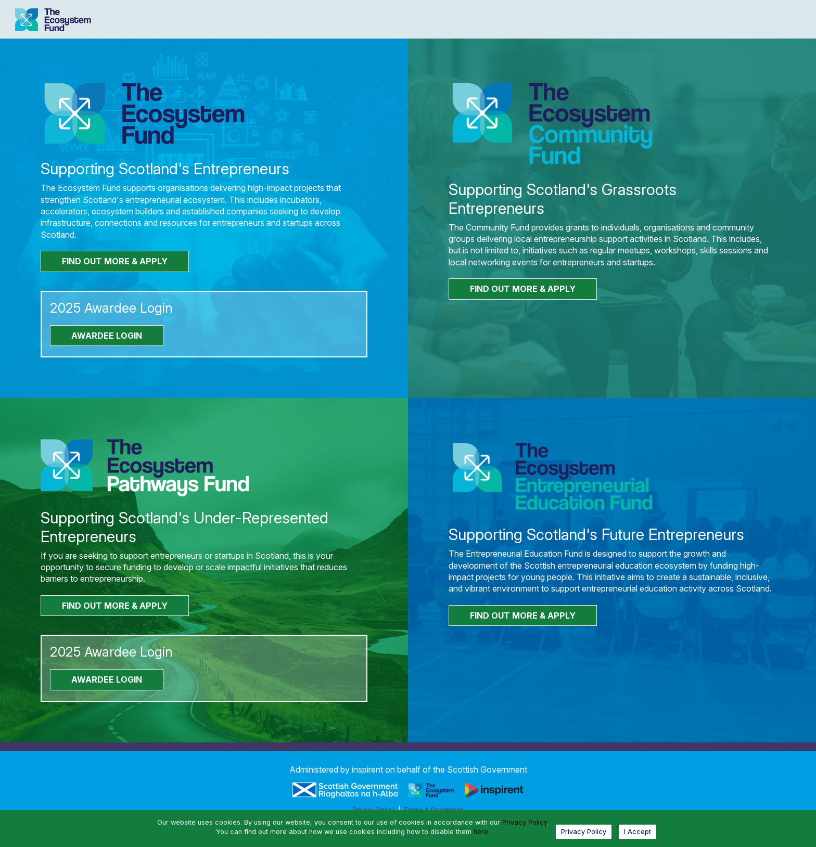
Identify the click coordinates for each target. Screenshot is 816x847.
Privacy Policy (524, 822)
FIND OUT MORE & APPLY (115, 261)
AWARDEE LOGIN (106, 335)
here (481, 832)
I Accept (637, 832)
